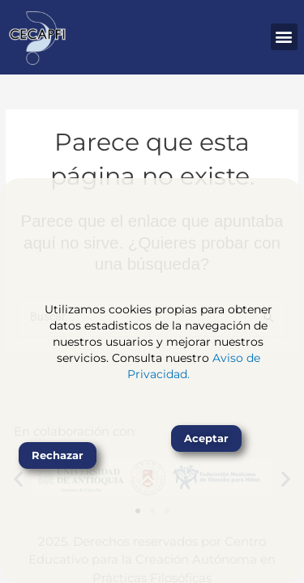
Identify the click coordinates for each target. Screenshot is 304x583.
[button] (284, 36)
